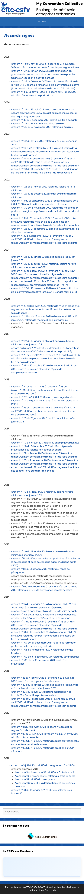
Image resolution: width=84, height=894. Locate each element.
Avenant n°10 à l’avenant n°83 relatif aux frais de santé (45, 775)
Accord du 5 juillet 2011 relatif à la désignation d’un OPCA (43, 765)
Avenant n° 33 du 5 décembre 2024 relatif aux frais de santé (44, 119)
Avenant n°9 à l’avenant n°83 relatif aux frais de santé (44, 772)
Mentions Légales (56, 887)
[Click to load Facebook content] (42, 867)
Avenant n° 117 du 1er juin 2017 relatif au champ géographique (45, 442)
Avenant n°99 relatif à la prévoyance (35, 779)
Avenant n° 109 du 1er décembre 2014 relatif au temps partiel (45, 656)
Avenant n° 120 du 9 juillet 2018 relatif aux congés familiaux (44, 397)
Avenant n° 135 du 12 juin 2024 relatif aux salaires (38, 123)
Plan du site (50, 890)
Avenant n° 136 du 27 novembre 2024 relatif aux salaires (42, 126)
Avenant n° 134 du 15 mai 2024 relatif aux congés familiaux (43, 109)
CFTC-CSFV (31, 887)
